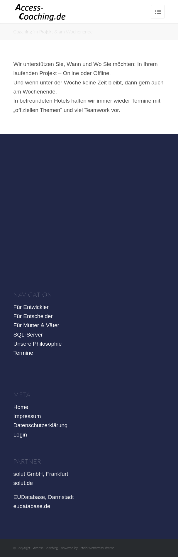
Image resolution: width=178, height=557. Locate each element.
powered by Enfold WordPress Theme (88, 548)
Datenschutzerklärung (40, 425)
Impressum (27, 416)
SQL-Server (28, 335)
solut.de (23, 483)
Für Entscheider (33, 316)
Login (20, 435)
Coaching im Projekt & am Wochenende (53, 31)
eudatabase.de (31, 506)
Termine (23, 353)
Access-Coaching (45, 548)
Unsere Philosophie (37, 344)
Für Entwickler (31, 307)
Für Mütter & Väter (36, 325)
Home (20, 407)
